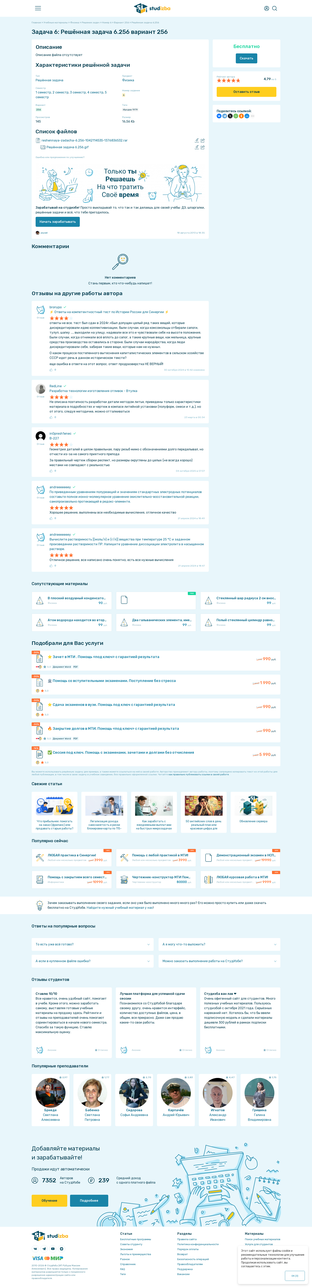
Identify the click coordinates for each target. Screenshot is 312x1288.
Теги (123, 1274)
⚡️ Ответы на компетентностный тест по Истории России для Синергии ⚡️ (109, 312)
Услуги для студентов (259, 1244)
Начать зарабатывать (58, 222)
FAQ (122, 1269)
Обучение (49, 1201)
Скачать (246, 58)
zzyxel (42, 233)
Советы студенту (131, 1244)
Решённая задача (49, 80)
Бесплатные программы (135, 1239)
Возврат (182, 1254)
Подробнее (89, 1201)
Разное (125, 1259)
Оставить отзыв (246, 92)
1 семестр (43, 92)
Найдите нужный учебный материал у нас (120, 908)
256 (38, 109)
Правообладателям (190, 1264)
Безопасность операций (193, 1259)
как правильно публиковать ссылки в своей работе (199, 774)
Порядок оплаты (188, 1249)
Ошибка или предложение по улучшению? (60, 157)
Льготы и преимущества (135, 1254)
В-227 (54, 438)
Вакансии (183, 1274)
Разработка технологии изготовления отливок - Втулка (93, 391)
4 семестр (95, 92)
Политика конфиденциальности (198, 1244)
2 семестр (60, 92)
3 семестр (78, 92)
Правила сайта (187, 1239)
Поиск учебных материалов (262, 1239)
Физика (128, 80)
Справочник (128, 1264)
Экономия (126, 1249)
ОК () (295, 1275)
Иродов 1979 (130, 109)
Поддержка (185, 1269)
